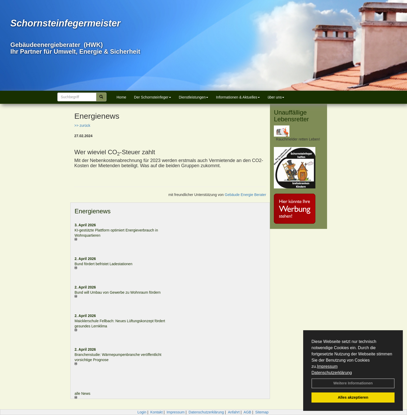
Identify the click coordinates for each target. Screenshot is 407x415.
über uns (276, 97)
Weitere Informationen (353, 383)
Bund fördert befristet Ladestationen (103, 264)
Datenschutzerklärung (331, 372)
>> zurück (82, 125)
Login (141, 412)
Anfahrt (234, 412)
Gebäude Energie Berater (245, 195)
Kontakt (156, 412)
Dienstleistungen (193, 97)
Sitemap (261, 412)
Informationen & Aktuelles (238, 97)
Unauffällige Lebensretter (291, 116)
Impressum (327, 366)
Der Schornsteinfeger (152, 97)
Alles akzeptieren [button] (353, 397)
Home (121, 97)
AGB (247, 412)
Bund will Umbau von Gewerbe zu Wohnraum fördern (117, 292)
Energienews (92, 211)
